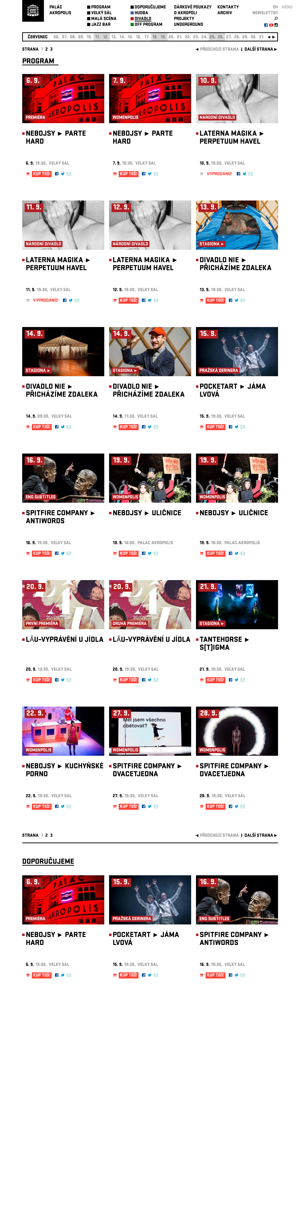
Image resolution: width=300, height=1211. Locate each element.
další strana (258, 50)
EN (275, 7)
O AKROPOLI (185, 13)
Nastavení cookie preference (41, 1145)
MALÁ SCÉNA (104, 19)
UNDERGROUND (188, 25)
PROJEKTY (184, 19)
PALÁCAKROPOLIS (60, 10)
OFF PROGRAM (148, 25)
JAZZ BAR (101, 25)
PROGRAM (101, 7)
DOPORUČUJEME (150, 7)
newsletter (265, 13)
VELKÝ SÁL (101, 13)
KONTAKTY (228, 7)
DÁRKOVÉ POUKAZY (192, 7)
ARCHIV (224, 13)
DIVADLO (143, 19)
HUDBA (141, 13)
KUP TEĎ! (41, 174)
